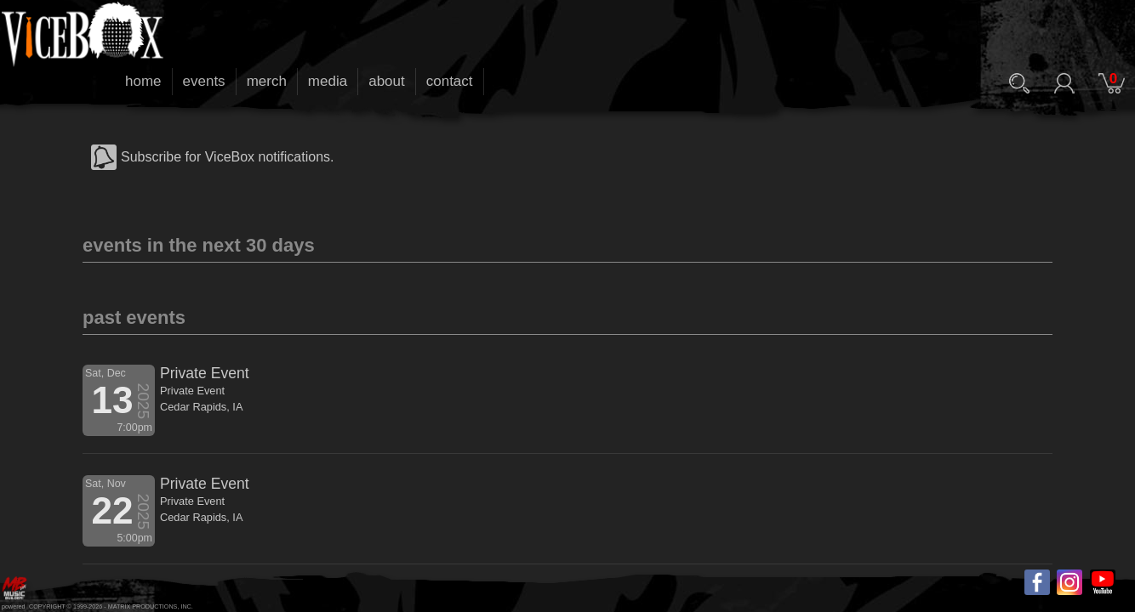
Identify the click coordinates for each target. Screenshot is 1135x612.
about (386, 81)
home (143, 81)
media (327, 81)
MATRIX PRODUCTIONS (143, 606)
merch (267, 81)
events (204, 81)
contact (449, 81)
